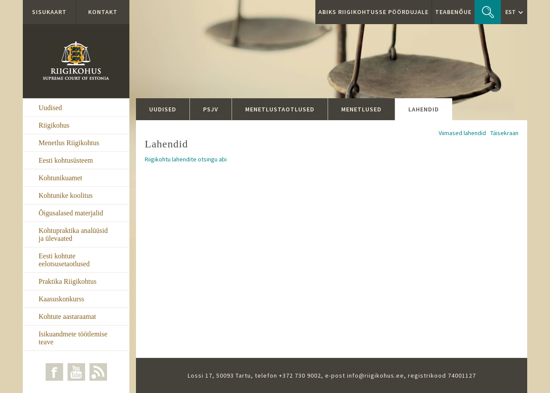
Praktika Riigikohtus (67, 281)
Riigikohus (54, 125)
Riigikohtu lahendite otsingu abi (186, 159)
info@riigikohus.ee (375, 375)
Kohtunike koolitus (66, 195)
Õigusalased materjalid (71, 213)
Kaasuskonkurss (61, 299)
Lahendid (423, 109)
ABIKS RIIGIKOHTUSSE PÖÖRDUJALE (373, 12)
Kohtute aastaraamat (67, 316)
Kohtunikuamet (60, 178)
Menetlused (361, 109)
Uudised (50, 107)
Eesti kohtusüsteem (66, 160)
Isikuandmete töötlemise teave (73, 338)
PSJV (210, 109)
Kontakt (103, 12)
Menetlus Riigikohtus (69, 142)
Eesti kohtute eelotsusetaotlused (64, 260)
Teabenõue (453, 12)
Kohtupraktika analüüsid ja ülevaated (73, 234)
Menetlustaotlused (279, 109)
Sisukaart (49, 12)
